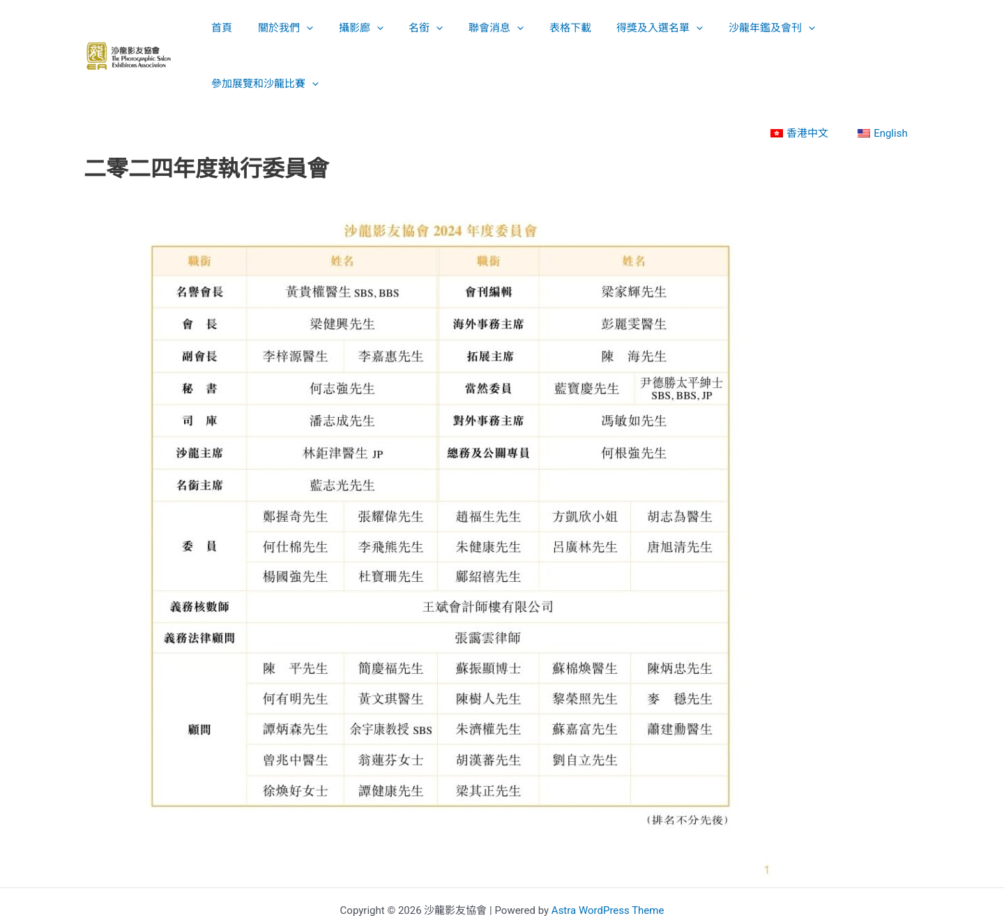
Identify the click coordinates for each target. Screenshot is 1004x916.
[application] (300, 28)
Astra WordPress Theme (608, 854)
